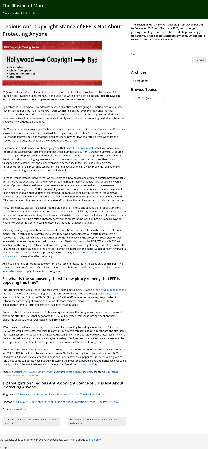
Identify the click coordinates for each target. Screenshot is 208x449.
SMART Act (32, 375)
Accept (4, 447)
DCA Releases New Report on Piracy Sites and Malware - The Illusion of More (59, 394)
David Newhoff (44, 371)
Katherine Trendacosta (13, 375)
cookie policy (93, 439)
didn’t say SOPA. (89, 364)
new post (81, 95)
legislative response (106, 290)
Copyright (60, 371)
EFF (107, 371)
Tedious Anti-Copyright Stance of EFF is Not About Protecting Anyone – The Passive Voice (66, 402)
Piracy (90, 371)
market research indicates (81, 148)
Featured (115, 371)
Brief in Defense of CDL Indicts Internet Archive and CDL (30, 421)
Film (84, 371)
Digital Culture (73, 371)
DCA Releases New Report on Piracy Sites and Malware (93, 421)
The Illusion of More (23, 6)
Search (135, 54)
